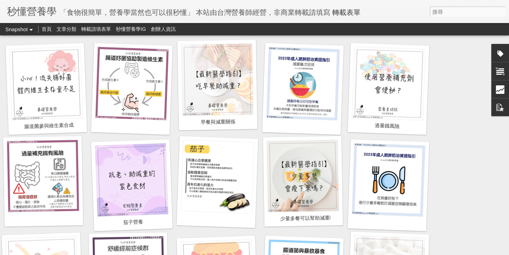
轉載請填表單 (96, 29)
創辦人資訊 (163, 29)
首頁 (47, 29)
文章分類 (66, 29)
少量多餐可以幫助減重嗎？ (310, 218)
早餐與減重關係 (218, 122)
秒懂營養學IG (131, 29)
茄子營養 (133, 222)
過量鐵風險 (387, 126)
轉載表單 (346, 12)
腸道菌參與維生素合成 (49, 125)
